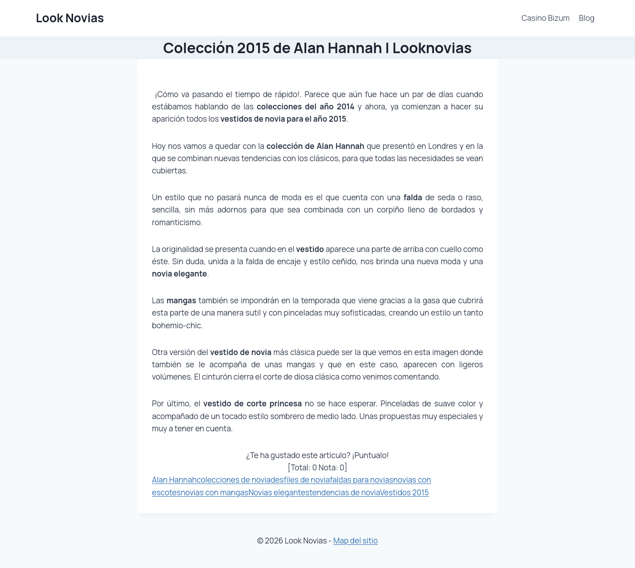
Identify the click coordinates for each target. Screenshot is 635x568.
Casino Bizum (546, 18)
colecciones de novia (234, 479)
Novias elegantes (279, 492)
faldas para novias (361, 479)
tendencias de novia (344, 492)
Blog (587, 18)
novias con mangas (214, 492)
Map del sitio (355, 540)
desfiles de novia (300, 479)
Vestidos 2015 (404, 492)
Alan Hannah (174, 479)
